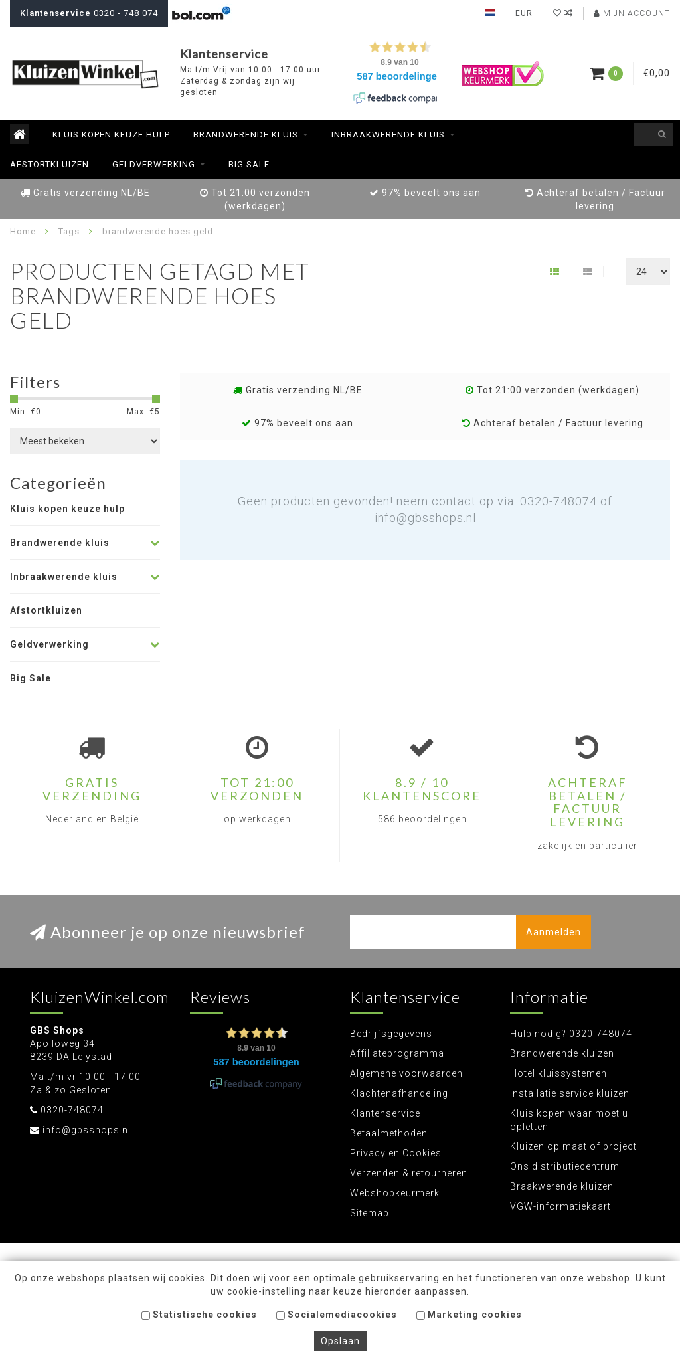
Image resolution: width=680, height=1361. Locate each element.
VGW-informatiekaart (560, 1206)
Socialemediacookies (336, 1314)
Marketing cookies (469, 1314)
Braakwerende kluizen (562, 1186)
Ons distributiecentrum (565, 1166)
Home (23, 231)
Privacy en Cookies (396, 1153)
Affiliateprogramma (397, 1053)
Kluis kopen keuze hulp (111, 134)
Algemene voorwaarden (406, 1073)
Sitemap (369, 1213)
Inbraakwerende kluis (388, 134)
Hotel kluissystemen (558, 1073)
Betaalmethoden (389, 1133)
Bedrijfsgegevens (391, 1033)
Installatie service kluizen (570, 1093)
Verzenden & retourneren (409, 1173)
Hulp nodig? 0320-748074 (571, 1033)
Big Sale (249, 164)
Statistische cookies (199, 1314)
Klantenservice (385, 1113)
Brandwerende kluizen (562, 1053)
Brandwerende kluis (245, 134)
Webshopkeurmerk (395, 1193)
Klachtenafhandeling (399, 1093)
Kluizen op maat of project (573, 1146)
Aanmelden (553, 932)
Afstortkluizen (49, 164)
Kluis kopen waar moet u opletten (569, 1120)
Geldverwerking (153, 164)
